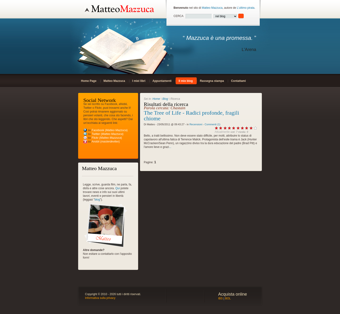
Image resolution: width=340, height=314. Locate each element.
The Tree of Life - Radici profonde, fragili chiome (191, 115)
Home (156, 98)
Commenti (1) (213, 124)
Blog (165, 98)
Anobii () (106, 141)
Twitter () (107, 134)
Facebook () (110, 130)
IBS (220, 298)
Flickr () (107, 137)
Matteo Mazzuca (212, 7)
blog (97, 199)
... (170, 147)
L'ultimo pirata (245, 7)
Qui (117, 188)
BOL (228, 298)
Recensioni (195, 124)
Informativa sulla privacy (100, 298)
